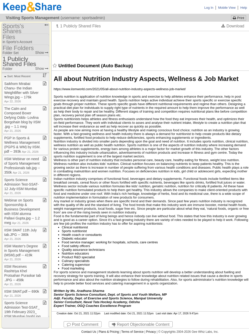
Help (243, 7)
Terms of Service (132, 332)
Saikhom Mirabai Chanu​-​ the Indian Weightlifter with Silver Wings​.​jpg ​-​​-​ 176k (21, 92)
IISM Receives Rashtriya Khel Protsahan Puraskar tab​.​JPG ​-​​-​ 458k (22, 275)
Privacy (151, 332)
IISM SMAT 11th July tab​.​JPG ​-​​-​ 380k (20, 234)
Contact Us (88, 332)
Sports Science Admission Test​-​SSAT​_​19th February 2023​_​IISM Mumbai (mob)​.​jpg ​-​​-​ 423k (22, 312)
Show (41, 53)
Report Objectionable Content (140, 324)
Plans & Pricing (109, 332)
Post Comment (82, 324)
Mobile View (227, 7)
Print (238, 18)
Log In (208, 7)
